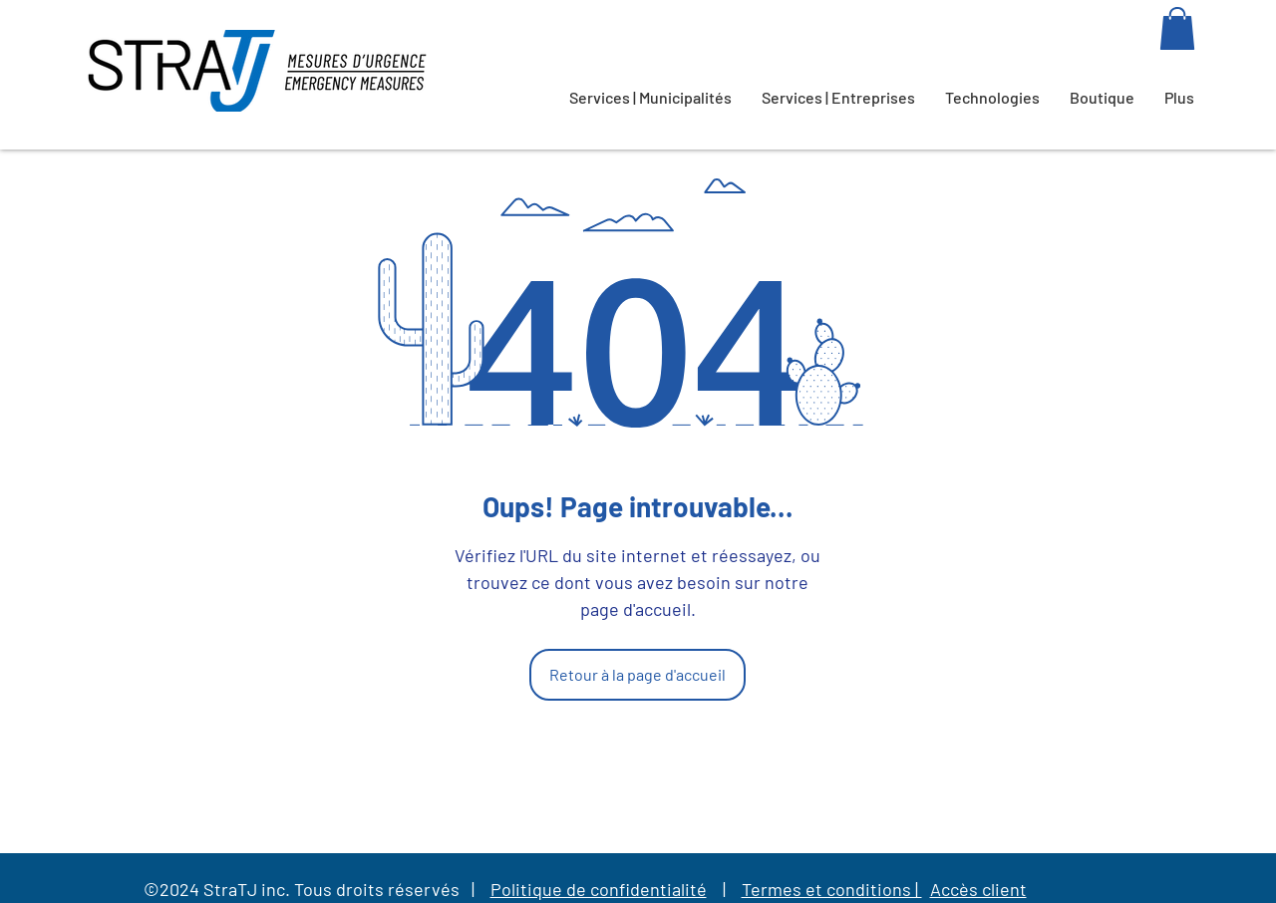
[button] (1177, 28)
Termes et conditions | (832, 889)
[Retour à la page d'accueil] (637, 675)
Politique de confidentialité (598, 889)
